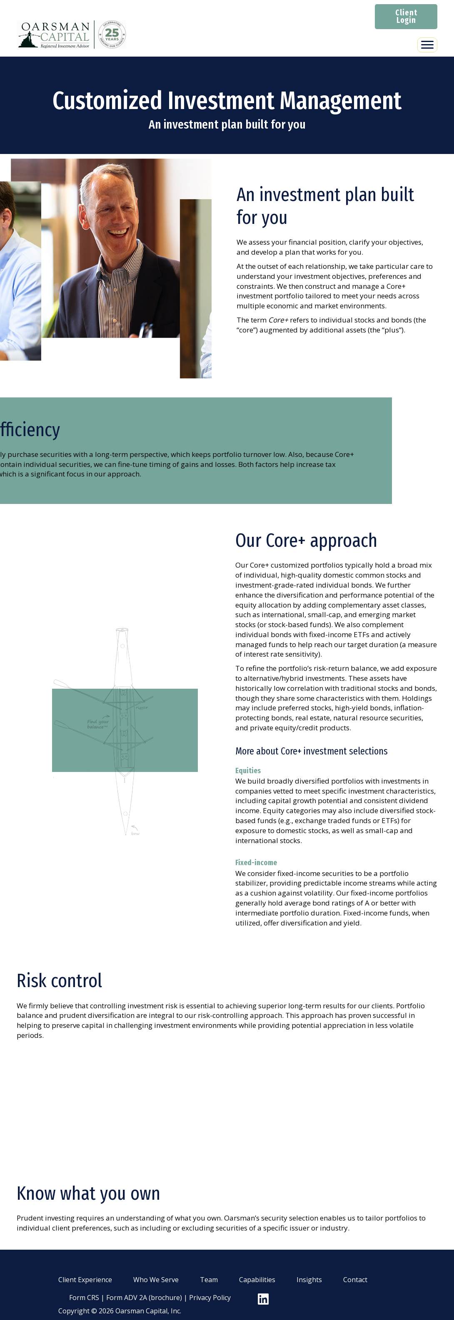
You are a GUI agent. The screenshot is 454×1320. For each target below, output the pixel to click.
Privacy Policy (210, 1297)
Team (209, 1279)
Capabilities (257, 1279)
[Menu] (427, 44)
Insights (309, 1279)
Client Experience (85, 1279)
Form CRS (84, 1297)
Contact (355, 1279)
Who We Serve (156, 1279)
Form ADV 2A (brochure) (144, 1297)
